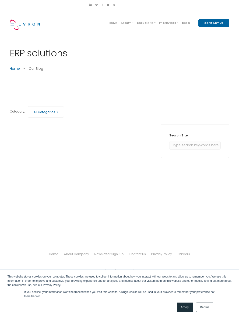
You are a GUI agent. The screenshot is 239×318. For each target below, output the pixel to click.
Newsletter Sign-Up (109, 254)
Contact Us (137, 254)
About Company (76, 254)
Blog (186, 23)
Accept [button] (185, 307)
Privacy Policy (161, 254)
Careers (183, 254)
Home (113, 23)
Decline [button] (204, 307)
